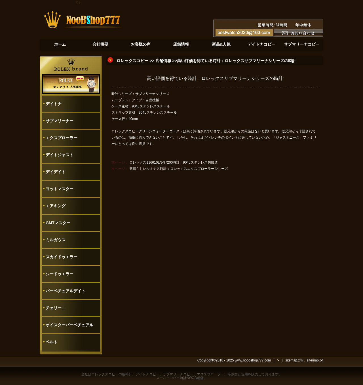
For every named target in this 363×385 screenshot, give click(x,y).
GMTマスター (58, 223)
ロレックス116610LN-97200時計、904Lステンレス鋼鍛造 (173, 162)
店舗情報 (163, 60)
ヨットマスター (59, 189)
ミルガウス (56, 240)
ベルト (52, 342)
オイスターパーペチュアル (69, 325)
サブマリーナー (59, 121)
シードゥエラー (59, 274)
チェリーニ (56, 308)
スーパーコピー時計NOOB (176, 378)
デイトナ (54, 103)
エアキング (56, 206)
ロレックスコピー (132, 60)
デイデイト (56, 172)
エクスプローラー (61, 138)
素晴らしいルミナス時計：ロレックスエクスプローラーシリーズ (178, 169)
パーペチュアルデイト (65, 291)
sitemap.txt (315, 360)
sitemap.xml (294, 360)
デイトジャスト (59, 155)
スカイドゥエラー (61, 257)
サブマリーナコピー (178, 374)
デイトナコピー (147, 374)
